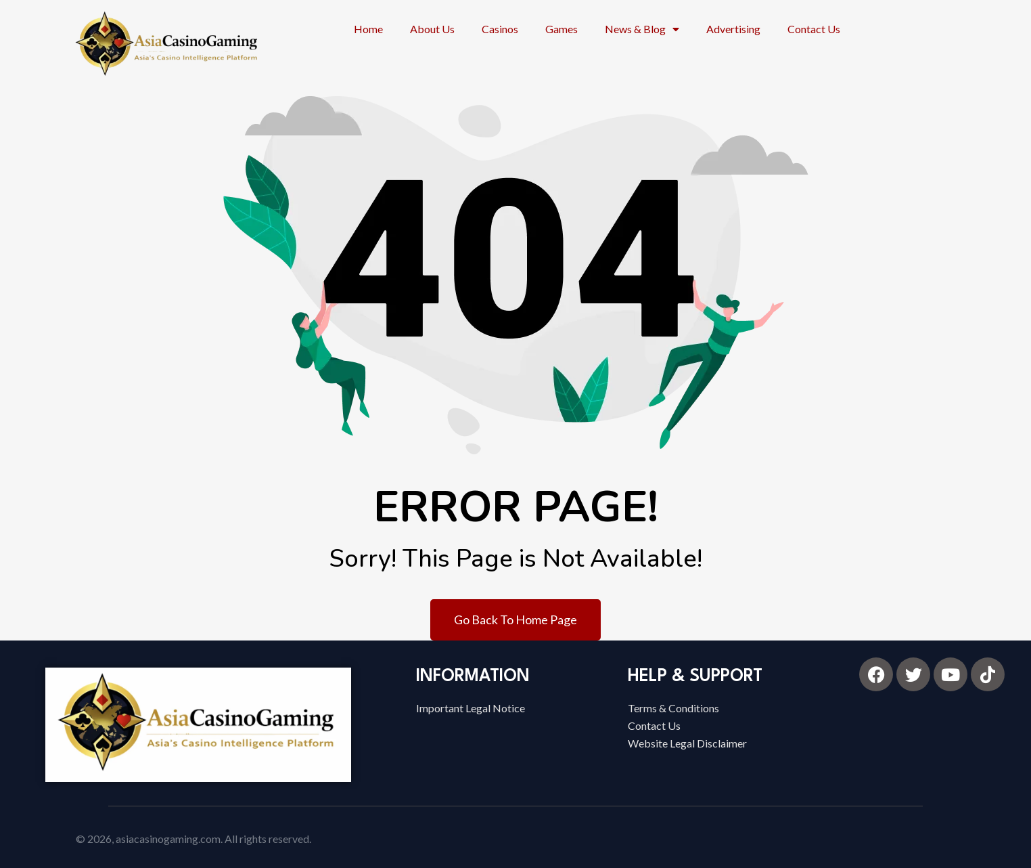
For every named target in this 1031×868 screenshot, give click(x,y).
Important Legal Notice (470, 707)
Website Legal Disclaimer (687, 743)
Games (561, 28)
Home (368, 28)
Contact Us (813, 28)
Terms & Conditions (673, 707)
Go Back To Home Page (515, 619)
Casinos (500, 28)
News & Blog (642, 29)
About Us (432, 28)
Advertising (733, 28)
